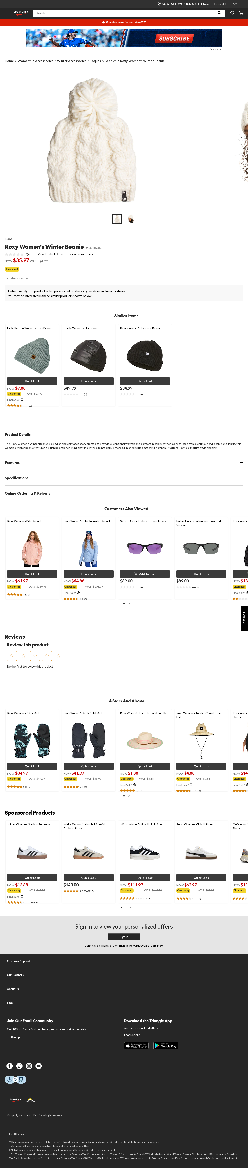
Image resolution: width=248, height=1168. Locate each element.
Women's (25, 61)
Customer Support (124, 961)
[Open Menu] (7, 13)
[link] (19, 254)
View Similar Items (81, 254)
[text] (32, 405)
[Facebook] (9, 1066)
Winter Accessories (71, 61)
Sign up (15, 1037)
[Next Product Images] (241, 137)
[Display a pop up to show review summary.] (36, 902)
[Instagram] (29, 1066)
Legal (124, 1003)
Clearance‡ (12, 269)
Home (9, 61)
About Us (124, 989)
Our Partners (124, 975)
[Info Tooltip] (22, 400)
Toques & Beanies (103, 61)
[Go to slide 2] (131, 219)
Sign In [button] (124, 937)
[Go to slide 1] (117, 219)
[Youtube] (38, 1066)
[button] (219, 13)
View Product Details (51, 254)
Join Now (157, 945)
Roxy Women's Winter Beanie (44, 247)
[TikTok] (19, 1066)
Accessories (44, 61)
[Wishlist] (232, 13)
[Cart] (241, 13)
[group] (16, 393)
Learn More (132, 1035)
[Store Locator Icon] (159, 4)
